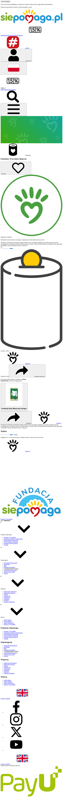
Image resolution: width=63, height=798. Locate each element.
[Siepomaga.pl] (31, 23)
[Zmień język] (14, 68)
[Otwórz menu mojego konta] (16, 55)
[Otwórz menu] (14, 109)
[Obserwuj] (16, 168)
